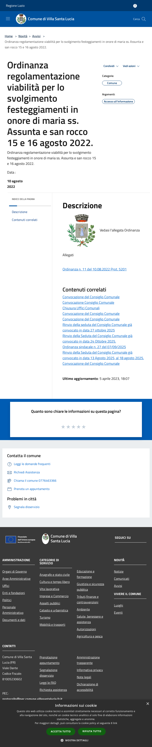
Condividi (112, 66)
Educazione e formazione (85, 574)
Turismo (45, 617)
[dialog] (76, 723)
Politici (6, 600)
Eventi (118, 612)
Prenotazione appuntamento (49, 660)
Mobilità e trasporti (52, 624)
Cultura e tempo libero (55, 581)
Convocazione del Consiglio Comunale (91, 297)
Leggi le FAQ (48, 682)
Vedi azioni (132, 66)
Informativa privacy (90, 670)
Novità (22, 36)
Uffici (5, 585)
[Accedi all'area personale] (135, 5)
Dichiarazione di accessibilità (87, 687)
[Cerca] (143, 19)
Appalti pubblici (50, 603)
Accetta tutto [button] (61, 731)
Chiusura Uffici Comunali (81, 308)
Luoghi (118, 605)
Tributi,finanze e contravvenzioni (88, 599)
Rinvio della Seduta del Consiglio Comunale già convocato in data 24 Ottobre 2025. (97, 338)
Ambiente (83, 609)
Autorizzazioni (86, 629)
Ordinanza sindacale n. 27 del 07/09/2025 (94, 347)
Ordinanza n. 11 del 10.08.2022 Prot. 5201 (95, 269)
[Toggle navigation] (8, 18)
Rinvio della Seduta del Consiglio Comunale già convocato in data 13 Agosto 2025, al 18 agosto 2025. (103, 355)
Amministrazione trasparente (88, 660)
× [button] (147, 703)
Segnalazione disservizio (48, 673)
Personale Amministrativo (12, 610)
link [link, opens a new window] (115, 723)
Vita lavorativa (49, 589)
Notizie (119, 571)
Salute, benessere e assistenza (90, 619)
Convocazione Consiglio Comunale (88, 302)
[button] (76, 740)
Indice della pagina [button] (23, 199)
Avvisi (36, 36)
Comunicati (121, 578)
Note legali (84, 677)
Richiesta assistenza (53, 689)
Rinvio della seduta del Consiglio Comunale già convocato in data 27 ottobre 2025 (97, 327)
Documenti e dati (13, 619)
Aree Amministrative (16, 578)
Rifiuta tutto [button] (92, 731)
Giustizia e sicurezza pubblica (90, 587)
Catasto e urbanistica (54, 610)
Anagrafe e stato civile (55, 574)
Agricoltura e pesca (90, 636)
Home (9, 36)
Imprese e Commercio (54, 596)
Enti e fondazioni (13, 592)
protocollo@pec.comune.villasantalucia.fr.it (32, 698)
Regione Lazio (15, 5)
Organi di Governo (14, 571)
